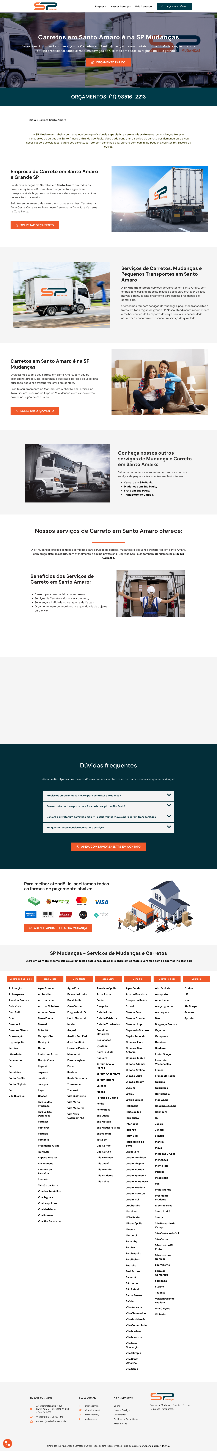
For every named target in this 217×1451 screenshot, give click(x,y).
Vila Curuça (104, 1151)
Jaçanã (71, 1029)
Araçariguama (164, 1006)
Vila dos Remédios (49, 1191)
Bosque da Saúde (136, 1000)
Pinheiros (44, 1127)
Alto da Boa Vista (136, 994)
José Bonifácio (76, 1041)
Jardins (13, 1047)
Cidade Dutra (134, 1075)
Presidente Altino (48, 1145)
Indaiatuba (161, 1099)
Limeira (160, 1135)
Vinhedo (160, 1314)
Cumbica (160, 1041)
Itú (156, 1117)
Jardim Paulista (135, 1187)
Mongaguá (161, 1159)
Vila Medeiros (75, 1107)
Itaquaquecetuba (165, 1105)
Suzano (159, 1286)
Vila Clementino (136, 1313)
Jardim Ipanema (136, 1175)
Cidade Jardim (135, 1081)
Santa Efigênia (17, 1083)
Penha (100, 1103)
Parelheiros (133, 1259)
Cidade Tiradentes (108, 1024)
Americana (162, 1000)
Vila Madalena (47, 1209)
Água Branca (46, 988)
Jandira (42, 1077)
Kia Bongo (190, 1006)
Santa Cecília (17, 1077)
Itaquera (102, 1057)
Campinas (161, 1035)
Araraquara (162, 1012)
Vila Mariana (133, 1331)
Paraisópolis (133, 1253)
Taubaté (160, 1292)
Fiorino (188, 988)
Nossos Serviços (121, 6)
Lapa (41, 1089)
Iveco (187, 1000)
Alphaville (44, 994)
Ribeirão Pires (163, 1205)
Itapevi (42, 1065)
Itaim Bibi (132, 1135)
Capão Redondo (135, 1035)
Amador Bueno (47, 1012)
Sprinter (189, 1018)
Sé (10, 1089)
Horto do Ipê (133, 1111)
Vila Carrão (104, 1145)
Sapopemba (104, 1133)
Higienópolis (16, 1041)
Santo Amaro (134, 1295)
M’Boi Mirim (133, 1217)
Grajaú (130, 1093)
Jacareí (159, 1123)
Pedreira (131, 1265)
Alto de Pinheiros (48, 1006)
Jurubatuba (133, 1205)
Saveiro (189, 1012)
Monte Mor (161, 1165)
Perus (70, 1065)
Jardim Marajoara (137, 1181)
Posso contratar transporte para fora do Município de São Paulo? (86, 806)
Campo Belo (133, 1012)
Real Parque (133, 1271)
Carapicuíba (45, 1035)
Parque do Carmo (107, 1097)
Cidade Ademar (135, 1063)
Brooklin (131, 1006)
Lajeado (102, 1085)
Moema (130, 1229)
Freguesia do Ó (76, 1012)
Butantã (43, 1029)
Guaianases (104, 1039)
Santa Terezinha (77, 1077)
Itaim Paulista (105, 1051)
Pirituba (43, 1133)
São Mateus (104, 1121)
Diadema (160, 1047)
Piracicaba (161, 1177)
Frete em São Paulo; (137, 490)
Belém (100, 1000)
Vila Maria (73, 1101)
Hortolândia (162, 1093)
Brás (11, 1018)
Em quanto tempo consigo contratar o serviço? (75, 827)
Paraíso (130, 1247)
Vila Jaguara (45, 1197)
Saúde (130, 1301)
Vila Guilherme (76, 1095)
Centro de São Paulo (20, 978)
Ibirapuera (132, 1117)
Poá (157, 1183)
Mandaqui (73, 1053)
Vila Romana (45, 1215)
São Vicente (162, 1264)
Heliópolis (132, 1105)
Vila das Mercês (136, 1319)
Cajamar (160, 1029)
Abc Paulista (162, 988)
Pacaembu (15, 1059)
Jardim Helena (106, 1079)
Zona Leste (108, 978)
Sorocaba (161, 1280)
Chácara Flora (134, 1041)
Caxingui (43, 1041)
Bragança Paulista (166, 1024)
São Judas (132, 1283)
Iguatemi (102, 1045)
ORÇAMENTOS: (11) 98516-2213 (108, 97)
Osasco (42, 1095)
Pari (11, 1065)
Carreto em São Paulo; (138, 482)
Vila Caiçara (162, 1308)
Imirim (71, 1024)
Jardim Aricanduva (108, 1073)
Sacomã (131, 1277)
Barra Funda (45, 1018)
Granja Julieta (134, 1099)
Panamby (131, 1241)
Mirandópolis (134, 1223)
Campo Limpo (134, 1024)
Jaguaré (43, 1071)
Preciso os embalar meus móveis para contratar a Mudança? (84, 795)
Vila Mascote (134, 1337)
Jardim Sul (132, 1199)
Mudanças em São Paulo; (140, 486)
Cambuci (14, 1024)
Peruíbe (160, 1171)
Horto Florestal (76, 1018)
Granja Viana (46, 1059)
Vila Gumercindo (136, 1325)
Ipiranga (131, 1129)
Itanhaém (161, 1111)
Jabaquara (132, 1151)
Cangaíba (102, 1006)
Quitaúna (43, 1151)
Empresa (100, 6)
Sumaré (42, 1179)
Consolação (16, 1035)
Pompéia (43, 1139)
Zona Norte (79, 978)
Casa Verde (74, 1006)
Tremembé (74, 1083)
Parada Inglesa (76, 1059)
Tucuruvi (72, 1089)
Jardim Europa (135, 1169)
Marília (159, 1141)
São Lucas (103, 1115)
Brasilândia (74, 1000)
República (15, 1071)
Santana (72, 1071)
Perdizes (43, 1121)
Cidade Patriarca (107, 1018)
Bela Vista (15, 1006)
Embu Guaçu (163, 1053)
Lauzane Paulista (77, 1047)
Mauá (158, 1147)
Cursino (130, 1087)
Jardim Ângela (135, 1163)
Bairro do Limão (77, 994)
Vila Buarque (17, 1095)
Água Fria (73, 988)
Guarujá (160, 1081)
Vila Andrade (134, 1307)
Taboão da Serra (48, 1185)
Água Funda (133, 988)
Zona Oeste (50, 978)
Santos (159, 1217)
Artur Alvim (104, 994)
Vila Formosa (105, 1157)
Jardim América (136, 1157)
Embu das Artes (48, 1053)
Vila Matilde (104, 1169)
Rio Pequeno (45, 1163)
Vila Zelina (103, 1181)
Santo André (162, 1211)
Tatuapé (102, 1139)
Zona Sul (137, 978)
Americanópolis (106, 988)
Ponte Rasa (103, 1109)
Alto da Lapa (46, 1000)
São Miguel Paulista (108, 1127)
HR (186, 994)
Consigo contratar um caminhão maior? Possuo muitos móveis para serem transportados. (101, 817)
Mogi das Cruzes (165, 1153)
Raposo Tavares (47, 1157)
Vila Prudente (105, 1175)
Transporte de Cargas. (139, 494)
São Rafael (132, 1289)
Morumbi (131, 1235)
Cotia (41, 1047)
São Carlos (161, 1239)
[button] (108, 796)
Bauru (158, 1018)
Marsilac (131, 1211)
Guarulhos (161, 1087)
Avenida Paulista (19, 1000)
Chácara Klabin (135, 1057)
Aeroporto (161, 994)
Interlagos (132, 1123)
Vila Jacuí (103, 1163)
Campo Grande (135, 1018)
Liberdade (15, 1053)
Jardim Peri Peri (77, 1035)
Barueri (42, 1024)
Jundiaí (159, 1129)
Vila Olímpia (133, 1352)
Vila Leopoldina (47, 1203)
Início (32, 120)
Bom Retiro (15, 1012)
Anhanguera (16, 994)
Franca (159, 1069)
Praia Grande (163, 1189)
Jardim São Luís (135, 1193)
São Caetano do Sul (167, 1233)
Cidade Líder (105, 1012)
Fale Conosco (143, 6)
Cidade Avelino (135, 1069)
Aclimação (15, 988)
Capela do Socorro (137, 1029)
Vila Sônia (132, 1368)
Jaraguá (43, 1083)
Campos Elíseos (18, 1029)
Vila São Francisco (49, 1221)
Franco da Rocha (165, 1075)
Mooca (101, 1091)
